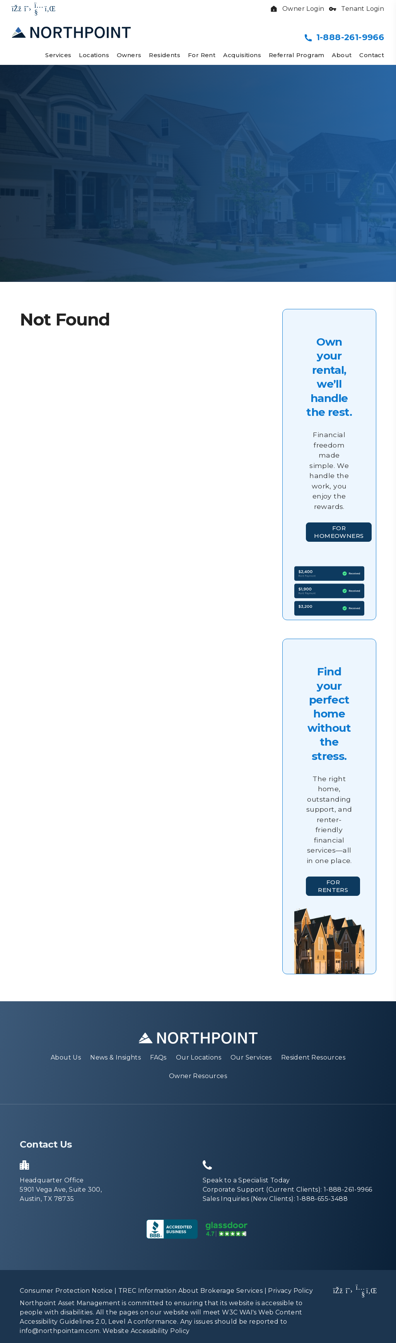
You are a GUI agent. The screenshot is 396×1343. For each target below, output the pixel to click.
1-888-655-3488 (322, 1202)
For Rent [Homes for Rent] (201, 55)
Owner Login (297, 9)
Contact (371, 55)
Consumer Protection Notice (66, 1294)
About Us (66, 1061)
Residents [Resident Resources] (164, 55)
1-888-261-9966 (350, 37)
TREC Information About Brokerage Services (190, 1294)
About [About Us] (342, 55)
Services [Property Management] (58, 55)
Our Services (251, 1061)
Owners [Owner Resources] (129, 55)
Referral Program (296, 55)
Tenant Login (356, 9)
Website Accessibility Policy (145, 1334)
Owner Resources (198, 1079)
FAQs (158, 1061)
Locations (94, 55)
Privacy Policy (290, 1294)
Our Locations (198, 1061)
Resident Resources (313, 1061)
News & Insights (115, 1061)
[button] (16, 9)
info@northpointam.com (59, 1334)
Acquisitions (242, 55)
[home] (71, 32)
